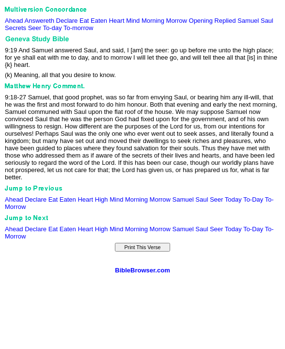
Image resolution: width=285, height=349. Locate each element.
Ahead (14, 20)
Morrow (176, 20)
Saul (267, 20)
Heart (117, 20)
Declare (67, 20)
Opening (201, 20)
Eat (84, 20)
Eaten (99, 20)
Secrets (15, 28)
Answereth (39, 20)
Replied (225, 20)
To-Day (253, 199)
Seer (34, 28)
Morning (153, 20)
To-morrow (78, 28)
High (101, 199)
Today (233, 199)
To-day (52, 28)
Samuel (248, 20)
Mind (133, 20)
